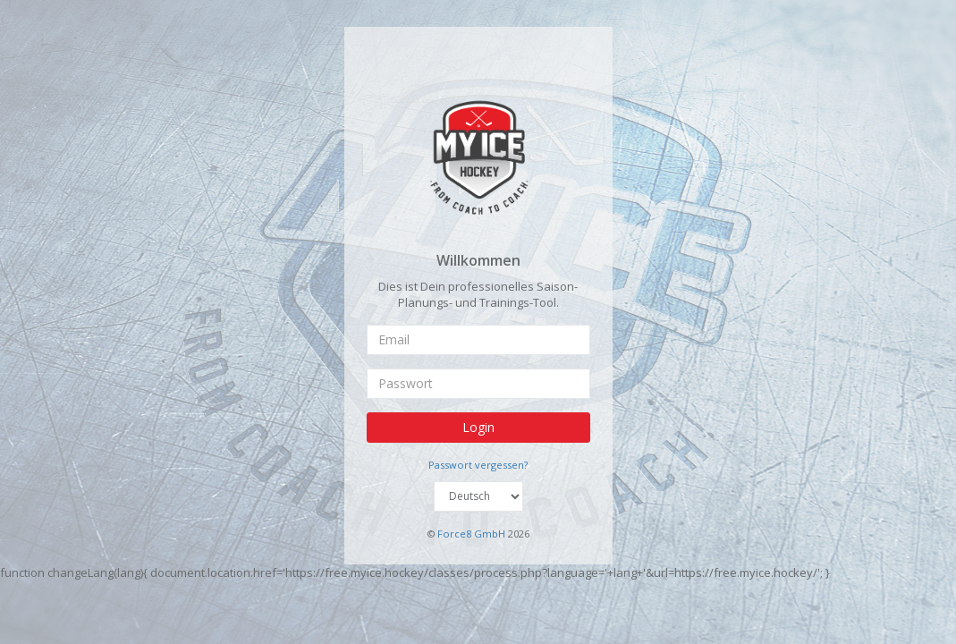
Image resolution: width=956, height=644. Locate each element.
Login (478, 426)
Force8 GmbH (471, 533)
